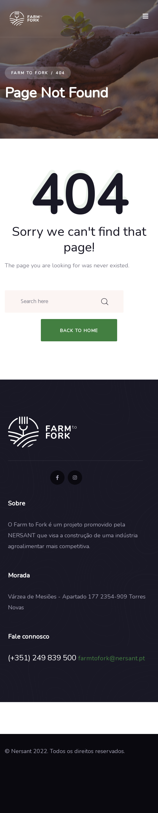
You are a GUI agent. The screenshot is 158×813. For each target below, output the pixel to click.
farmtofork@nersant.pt (111, 658)
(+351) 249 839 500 (42, 658)
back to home (79, 331)
